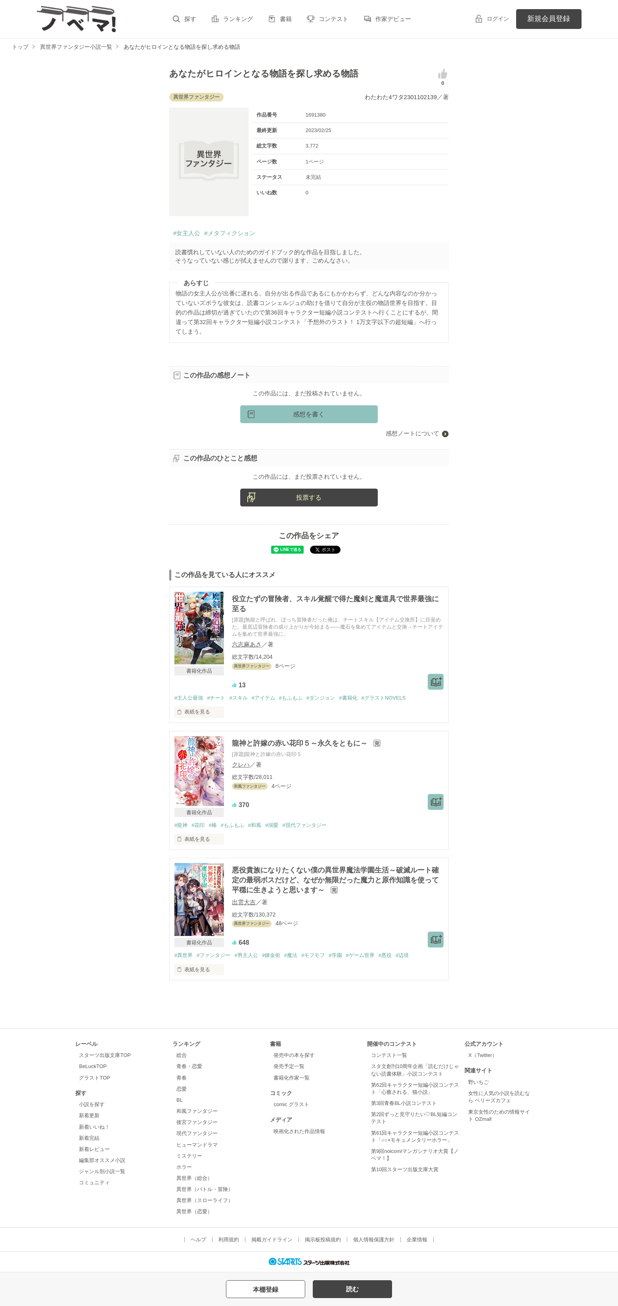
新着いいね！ (94, 1127)
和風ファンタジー (197, 1111)
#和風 (254, 825)
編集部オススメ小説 (102, 1160)
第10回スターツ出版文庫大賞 (404, 1169)
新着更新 (89, 1115)
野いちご (478, 1082)
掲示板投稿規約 (323, 1240)
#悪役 (385, 955)
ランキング (238, 18)
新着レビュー (94, 1149)
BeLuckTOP (93, 1066)
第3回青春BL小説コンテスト (404, 1103)
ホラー (184, 1167)
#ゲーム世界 (360, 955)
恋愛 (181, 1089)
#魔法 (290, 955)
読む (352, 1289)
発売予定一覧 (289, 1066)
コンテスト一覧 (389, 1055)
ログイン (498, 18)
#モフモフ (313, 955)
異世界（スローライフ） (204, 1200)
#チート (216, 698)
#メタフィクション (229, 233)
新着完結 (89, 1138)
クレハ (241, 764)
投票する (308, 497)
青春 (181, 1078)
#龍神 (181, 825)
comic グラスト (291, 1104)
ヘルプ (198, 1240)
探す (190, 18)
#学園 (335, 955)
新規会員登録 (548, 19)
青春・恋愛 (189, 1066)
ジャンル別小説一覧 (102, 1171)
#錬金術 (271, 955)
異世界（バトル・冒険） (204, 1189)
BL (179, 1100)
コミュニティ (94, 1182)
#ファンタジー (213, 955)
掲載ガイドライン (272, 1240)
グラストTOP (94, 1078)
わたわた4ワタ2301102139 (401, 97)
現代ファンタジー (197, 1133)
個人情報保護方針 (373, 1240)
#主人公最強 (188, 698)
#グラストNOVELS (384, 698)
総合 (181, 1055)
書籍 (286, 18)
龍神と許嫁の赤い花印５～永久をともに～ (300, 743)
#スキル (238, 698)
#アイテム (263, 698)
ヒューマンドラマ (197, 1145)
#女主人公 (186, 233)
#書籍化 (348, 698)
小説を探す (92, 1104)
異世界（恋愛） (194, 1211)
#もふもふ (290, 698)
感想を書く (309, 414)
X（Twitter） (482, 1055)
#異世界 (183, 955)
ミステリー (189, 1156)
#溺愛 (271, 825)
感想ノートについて (412, 433)
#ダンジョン (320, 698)
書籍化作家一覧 (292, 1078)
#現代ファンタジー (304, 825)
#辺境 (402, 955)
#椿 (212, 825)
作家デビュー (393, 18)
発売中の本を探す (294, 1055)
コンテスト (333, 18)
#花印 (198, 825)
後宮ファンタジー (197, 1122)
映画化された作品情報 (299, 1131)
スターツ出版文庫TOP (104, 1055)
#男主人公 (246, 955)
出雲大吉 (244, 902)
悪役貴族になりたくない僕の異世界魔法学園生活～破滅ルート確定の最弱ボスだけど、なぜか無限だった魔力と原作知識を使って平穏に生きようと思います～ (335, 880)
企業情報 (417, 1240)
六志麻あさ (247, 644)
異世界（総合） (194, 1178)
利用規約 (228, 1240)
